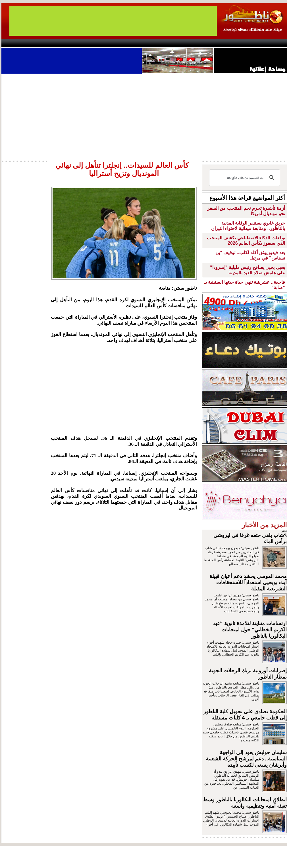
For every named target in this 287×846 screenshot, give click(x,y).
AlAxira (40, 43)
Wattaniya (155, 43)
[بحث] (245, 177)
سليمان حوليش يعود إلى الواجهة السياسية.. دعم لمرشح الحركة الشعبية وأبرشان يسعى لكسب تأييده (246, 759)
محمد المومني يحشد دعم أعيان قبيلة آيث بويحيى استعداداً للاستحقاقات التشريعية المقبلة (248, 582)
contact (18, 43)
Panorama (80, 43)
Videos (109, 43)
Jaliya (133, 43)
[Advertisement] (124, 389)
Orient (177, 43)
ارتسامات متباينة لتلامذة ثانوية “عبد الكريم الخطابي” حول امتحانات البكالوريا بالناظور (250, 630)
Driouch (227, 43)
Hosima (201, 43)
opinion (58, 43)
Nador (251, 43)
